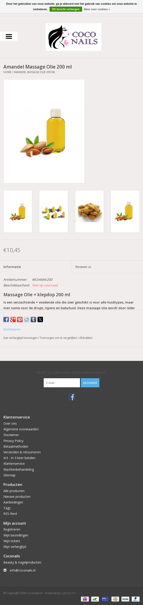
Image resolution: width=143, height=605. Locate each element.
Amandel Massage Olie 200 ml (34, 72)
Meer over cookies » (97, 9)
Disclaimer (11, 435)
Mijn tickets (11, 541)
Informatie (12, 267)
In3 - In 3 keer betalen (19, 458)
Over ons (10, 423)
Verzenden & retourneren (22, 452)
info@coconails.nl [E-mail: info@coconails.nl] (22, 570)
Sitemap (9, 475)
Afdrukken (86, 338)
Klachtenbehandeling (18, 469)
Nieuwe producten (16, 496)
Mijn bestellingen (15, 535)
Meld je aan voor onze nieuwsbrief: (72, 372)
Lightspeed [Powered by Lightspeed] (68, 593)
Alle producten (14, 491)
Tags (7, 508)
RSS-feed (10, 513)
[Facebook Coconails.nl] (71, 396)
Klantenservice (14, 463)
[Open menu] (9, 36)
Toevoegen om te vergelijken (59, 338)
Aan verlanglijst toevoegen (20, 338)
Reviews (83, 267)
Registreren (11, 529)
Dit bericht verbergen (66, 9)
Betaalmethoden (15, 446)
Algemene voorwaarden (21, 429)
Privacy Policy (13, 441)
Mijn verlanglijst (14, 546)
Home (7, 72)
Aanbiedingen (13, 502)
